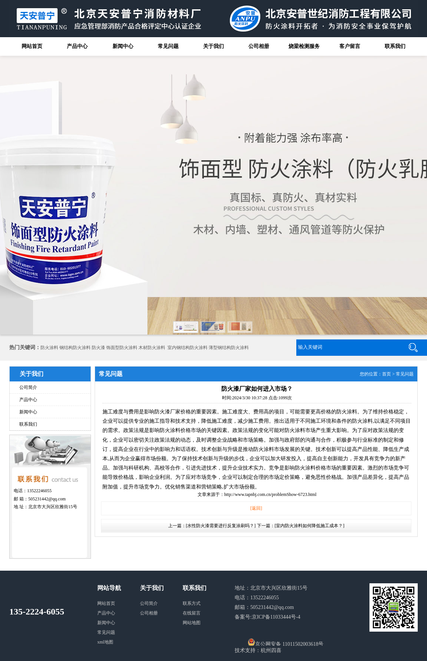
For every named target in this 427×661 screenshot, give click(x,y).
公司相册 (258, 46)
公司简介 (28, 387)
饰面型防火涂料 (121, 347)
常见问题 (168, 46)
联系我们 (395, 46)
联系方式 (192, 603)
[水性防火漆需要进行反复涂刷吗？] (221, 525)
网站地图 (192, 622)
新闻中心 (123, 46)
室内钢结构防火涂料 (187, 347)
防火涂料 (49, 347)
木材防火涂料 (151, 347)
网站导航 (109, 588)
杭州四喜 (271, 650)
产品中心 (77, 46)
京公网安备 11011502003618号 (285, 642)
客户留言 (349, 46)
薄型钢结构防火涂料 (229, 347)
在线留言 (192, 613)
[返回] (256, 508)
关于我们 (213, 46)
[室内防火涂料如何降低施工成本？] (310, 525)
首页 (386, 374)
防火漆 (98, 347)
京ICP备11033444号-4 (276, 617)
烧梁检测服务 (304, 46)
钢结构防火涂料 (75, 347)
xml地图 (105, 642)
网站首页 (32, 46)
